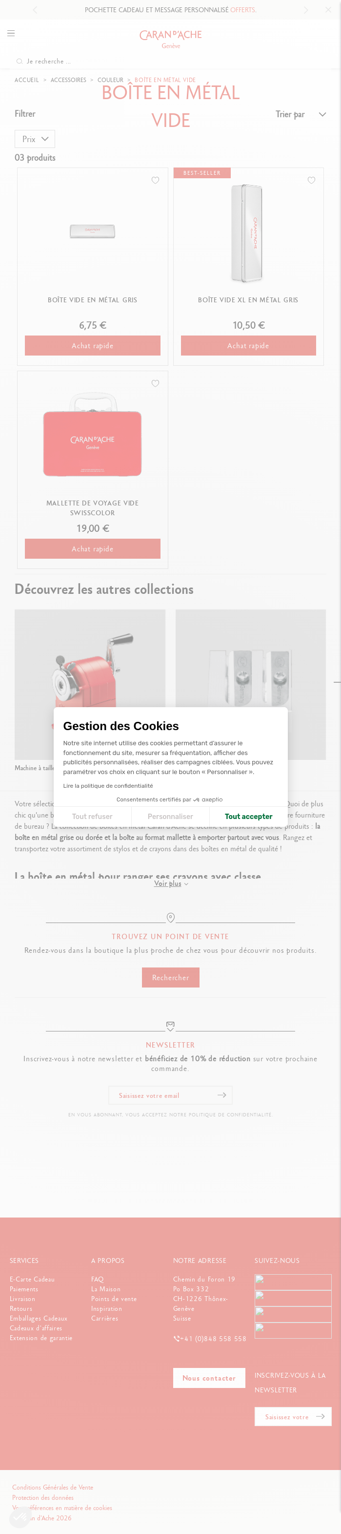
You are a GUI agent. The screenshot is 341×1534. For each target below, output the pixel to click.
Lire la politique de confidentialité (108, 785)
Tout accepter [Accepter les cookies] (249, 817)
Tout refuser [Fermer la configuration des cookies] (92, 817)
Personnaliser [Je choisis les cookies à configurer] (170, 817)
